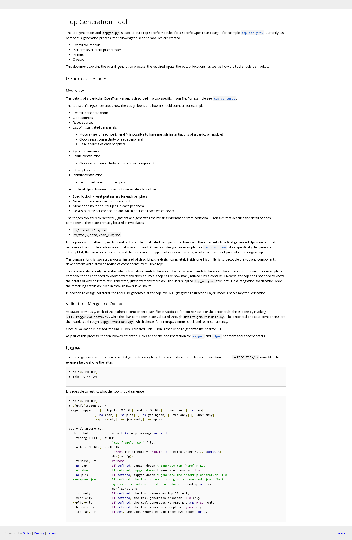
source (343, 533)
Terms (52, 533)
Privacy (39, 533)
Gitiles (27, 533)
